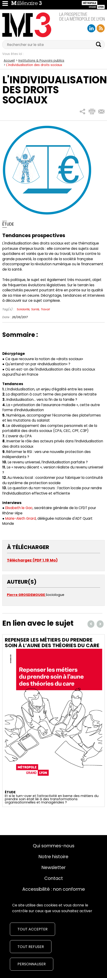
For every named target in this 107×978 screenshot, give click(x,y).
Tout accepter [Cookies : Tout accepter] (32, 929)
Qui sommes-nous (53, 845)
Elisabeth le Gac (19, 507)
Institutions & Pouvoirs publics (41, 60)
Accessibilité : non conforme (53, 889)
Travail (45, 309)
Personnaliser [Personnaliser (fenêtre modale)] (31, 964)
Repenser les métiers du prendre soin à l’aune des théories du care (52, 642)
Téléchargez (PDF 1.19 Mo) (32, 560)
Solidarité (23, 309)
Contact (53, 878)
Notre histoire (53, 856)
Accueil (9, 60)
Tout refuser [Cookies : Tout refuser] (30, 946)
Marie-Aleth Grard (20, 518)
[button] (82, 111)
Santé (35, 309)
